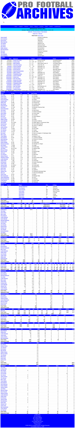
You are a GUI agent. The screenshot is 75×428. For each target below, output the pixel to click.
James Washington (5, 177)
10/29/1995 (8, 78)
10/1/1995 (9, 72)
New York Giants (16, 78)
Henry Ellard (3, 113)
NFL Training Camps (37, 418)
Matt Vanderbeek (4, 175)
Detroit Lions (16, 77)
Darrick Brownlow (4, 108)
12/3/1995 (9, 84)
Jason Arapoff (4, 37)
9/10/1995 (9, 67)
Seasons (26, 26)
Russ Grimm (3, 40)
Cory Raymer (3, 154)
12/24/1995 (8, 89)
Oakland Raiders (17, 67)
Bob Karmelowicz (4, 49)
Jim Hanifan (3, 43)
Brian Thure (3, 169)
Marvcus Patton (4, 149)
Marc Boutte (3, 104)
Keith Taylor (3, 168)
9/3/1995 (9, 66)
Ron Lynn (3, 51)
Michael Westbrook (5, 178)
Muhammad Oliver (5, 143)
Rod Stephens (4, 166)
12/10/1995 (8, 86)
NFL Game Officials (37, 417)
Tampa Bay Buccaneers (18, 70)
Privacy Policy (37, 424)
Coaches (41, 26)
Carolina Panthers (17, 89)
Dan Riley (3, 52)
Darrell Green (4, 124)
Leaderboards (57, 26)
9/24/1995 (9, 70)
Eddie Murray (4, 140)
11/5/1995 (9, 80)
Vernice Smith (4, 165)
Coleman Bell (4, 101)
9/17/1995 (9, 69)
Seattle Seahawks (17, 81)
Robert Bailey (4, 98)
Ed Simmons (3, 162)
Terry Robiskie (4, 54)
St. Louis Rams (16, 87)
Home (16, 26)
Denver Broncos (16, 69)
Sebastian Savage (5, 157)
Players (36, 26)
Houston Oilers (16, 61)
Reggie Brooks (4, 105)
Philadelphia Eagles (17, 74)
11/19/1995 (8, 81)
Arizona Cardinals (17, 66)
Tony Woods (3, 181)
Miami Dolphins (16, 63)
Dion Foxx (3, 116)
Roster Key (35, 33)
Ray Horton (3, 46)
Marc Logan (3, 134)
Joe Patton (3, 148)
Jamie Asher (3, 96)
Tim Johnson (3, 128)
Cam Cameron (4, 38)
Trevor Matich (4, 136)
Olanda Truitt (3, 171)
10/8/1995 (9, 74)
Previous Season (37, 31)
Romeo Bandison (4, 99)
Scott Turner (3, 174)
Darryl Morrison (4, 139)
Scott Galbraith (4, 120)
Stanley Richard (4, 156)
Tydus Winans (4, 180)
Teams (31, 26)
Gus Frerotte (3, 117)
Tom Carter (3, 110)
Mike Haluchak (4, 41)
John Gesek (3, 122)
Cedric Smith (3, 163)
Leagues (21, 26)
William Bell (3, 102)
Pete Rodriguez (4, 55)
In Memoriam (37, 414)
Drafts (46, 26)
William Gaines (4, 119)
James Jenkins (4, 127)
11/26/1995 (8, 83)
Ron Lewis (3, 133)
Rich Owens (3, 145)
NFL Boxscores (37, 416)
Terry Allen (3, 95)
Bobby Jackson (4, 48)
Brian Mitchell (4, 137)
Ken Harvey (3, 125)
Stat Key (40, 33)
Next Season (44, 31)
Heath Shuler (3, 160)
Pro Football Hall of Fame (37, 421)
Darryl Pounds (4, 151)
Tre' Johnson (3, 130)
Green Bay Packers (17, 64)
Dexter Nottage (4, 142)
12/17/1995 (8, 87)
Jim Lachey (3, 131)
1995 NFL (30, 31)
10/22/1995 (8, 77)
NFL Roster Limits (37, 420)
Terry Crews (3, 111)
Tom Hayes (3, 45)
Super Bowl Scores (37, 422)
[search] (22, 22)
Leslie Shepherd (4, 159)
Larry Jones (21, 191)
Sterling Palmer (4, 146)
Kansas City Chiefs (17, 60)
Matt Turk (3, 172)
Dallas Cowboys (16, 72)
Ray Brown (3, 107)
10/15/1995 (8, 75)
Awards (51, 26)
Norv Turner (40, 35)
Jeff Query (3, 152)
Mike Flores (3, 114)
